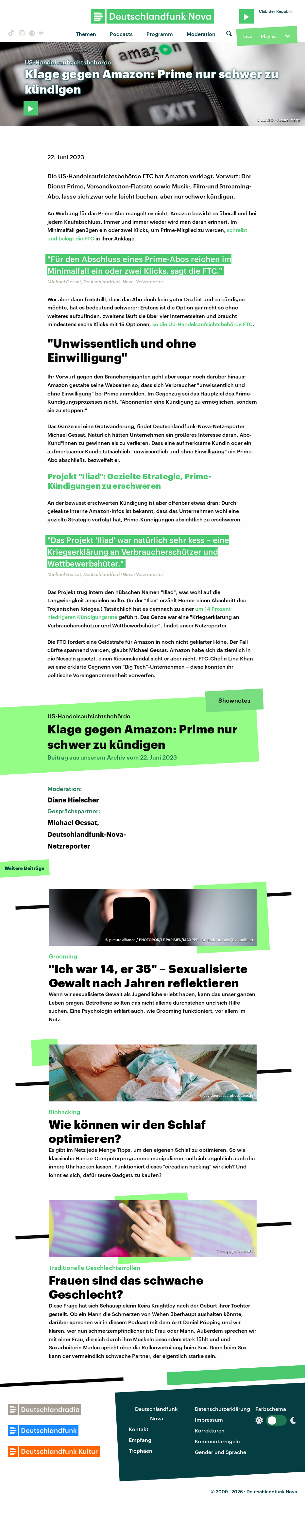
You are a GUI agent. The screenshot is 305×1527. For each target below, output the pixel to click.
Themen (86, 34)
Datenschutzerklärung (222, 1409)
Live (247, 36)
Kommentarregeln (217, 1441)
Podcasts (121, 34)
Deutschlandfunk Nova (156, 1413)
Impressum (209, 1419)
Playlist (269, 36)
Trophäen (140, 1451)
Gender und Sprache (220, 1452)
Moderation (201, 34)
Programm (159, 34)
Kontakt (138, 1429)
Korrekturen (210, 1430)
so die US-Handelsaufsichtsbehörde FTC (202, 324)
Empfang (140, 1440)
